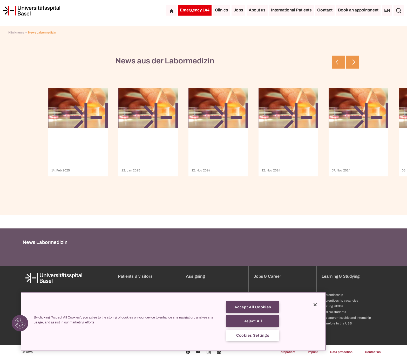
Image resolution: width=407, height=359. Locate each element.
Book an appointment (358, 10)
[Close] (315, 304)
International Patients (291, 10)
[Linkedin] (219, 352)
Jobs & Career (267, 276)
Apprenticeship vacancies (340, 300)
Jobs (238, 10)
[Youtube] (198, 352)
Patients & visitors (135, 276)
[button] (20, 323)
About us (257, 10)
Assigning (195, 276)
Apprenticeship (332, 295)
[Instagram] (209, 352)
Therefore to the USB (337, 323)
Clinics (221, 10)
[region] (173, 321)
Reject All (252, 321)
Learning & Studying (340, 276)
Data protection (341, 352)
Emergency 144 (194, 10)
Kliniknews (16, 32)
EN (387, 10)
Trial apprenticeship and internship (346, 318)
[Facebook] (188, 352)
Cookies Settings (252, 335)
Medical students (334, 312)
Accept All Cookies (252, 307)
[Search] (399, 10)
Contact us (373, 352)
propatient (288, 352)
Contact (325, 10)
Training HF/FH (332, 306)
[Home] (31, 11)
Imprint (313, 352)
